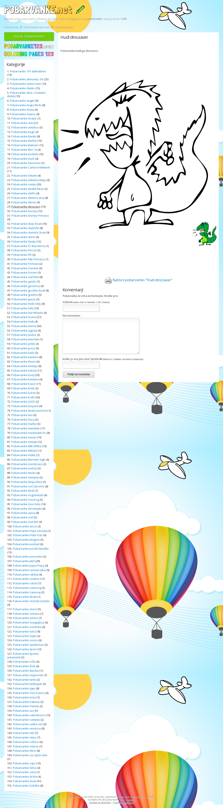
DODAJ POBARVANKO (29, 36)
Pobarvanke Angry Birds (25, 105)
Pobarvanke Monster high (28, 459)
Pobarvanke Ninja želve (26, 482)
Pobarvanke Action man (25, 84)
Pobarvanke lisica (23, 419)
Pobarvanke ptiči (24, 561)
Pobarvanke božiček (24, 154)
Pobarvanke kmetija (24, 366)
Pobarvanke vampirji (26, 720)
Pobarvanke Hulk (22, 321)
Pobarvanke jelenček (25, 339)
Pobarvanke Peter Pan (27, 535)
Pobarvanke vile (23, 733)
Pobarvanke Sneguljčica (28, 622)
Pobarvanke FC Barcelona (28, 246)
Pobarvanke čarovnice (26, 163)
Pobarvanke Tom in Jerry (29, 693)
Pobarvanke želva (24, 768)
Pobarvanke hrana (23, 317)
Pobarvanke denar (23, 202)
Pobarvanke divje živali (26, 224)
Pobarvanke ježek (23, 344)
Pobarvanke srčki (24, 662)
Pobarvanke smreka (26, 614)
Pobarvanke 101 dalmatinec (28, 71)
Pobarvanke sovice (25, 640)
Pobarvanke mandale (25, 428)
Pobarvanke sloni (24, 609)
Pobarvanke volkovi (26, 742)
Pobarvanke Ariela (22, 110)
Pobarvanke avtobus (25, 127)
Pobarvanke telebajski (27, 684)
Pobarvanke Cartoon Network (30, 167)
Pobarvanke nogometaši (27, 495)
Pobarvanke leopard (24, 406)
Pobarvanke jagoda (24, 330)
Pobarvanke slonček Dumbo (31, 601)
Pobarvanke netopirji (25, 477)
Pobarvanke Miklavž (24, 450)
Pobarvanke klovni (23, 361)
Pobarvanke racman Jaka (29, 570)
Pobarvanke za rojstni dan (30, 755)
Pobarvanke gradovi (24, 295)
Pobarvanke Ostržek (24, 522)
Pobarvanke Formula (25, 264)
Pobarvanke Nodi (22, 491)
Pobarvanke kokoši (23, 370)
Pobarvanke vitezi (24, 737)
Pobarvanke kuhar (23, 393)
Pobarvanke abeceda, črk (26, 79)
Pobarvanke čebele (24, 175)
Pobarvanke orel (22, 517)
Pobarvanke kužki (23, 397)
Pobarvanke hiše (22, 308)
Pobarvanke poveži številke (31, 549)
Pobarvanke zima (24, 772)
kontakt (130, 799)
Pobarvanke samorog (27, 588)
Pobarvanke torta (24, 697)
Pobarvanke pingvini (26, 540)
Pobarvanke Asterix (23, 114)
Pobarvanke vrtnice (25, 746)
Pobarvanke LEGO (23, 401)
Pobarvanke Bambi (23, 136)
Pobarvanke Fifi (21, 255)
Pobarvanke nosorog (25, 499)
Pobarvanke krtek (23, 388)
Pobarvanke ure (23, 711)
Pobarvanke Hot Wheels (27, 313)
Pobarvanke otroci (25, 526)
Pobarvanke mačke (24, 424)
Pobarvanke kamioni (24, 357)
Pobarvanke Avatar (24, 118)
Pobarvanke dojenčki (25, 228)
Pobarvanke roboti (25, 583)
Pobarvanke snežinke (27, 627)
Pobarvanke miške (23, 455)
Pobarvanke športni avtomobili (23, 655)
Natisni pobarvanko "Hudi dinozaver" (138, 280)
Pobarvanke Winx (24, 751)
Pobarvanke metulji (24, 442)
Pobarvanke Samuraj (27, 592)
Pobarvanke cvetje (23, 184)
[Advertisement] (138, 65)
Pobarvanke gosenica (25, 286)
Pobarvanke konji (22, 375)
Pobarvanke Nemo (23, 473)
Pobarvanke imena (23, 326)
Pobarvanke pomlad (26, 544)
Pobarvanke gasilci (23, 281)
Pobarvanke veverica (27, 728)
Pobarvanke (11, 27)
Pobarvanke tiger (24, 688)
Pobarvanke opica (23, 513)
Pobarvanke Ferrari (24, 250)
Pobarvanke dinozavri (37, 27)
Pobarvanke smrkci (25, 618)
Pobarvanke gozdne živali (28, 290)
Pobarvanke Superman (28, 675)
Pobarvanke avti (22, 123)
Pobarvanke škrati (25, 597)
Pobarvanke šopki (24, 636)
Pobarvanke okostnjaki (26, 508)
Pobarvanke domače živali (28, 232)
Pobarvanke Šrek (24, 666)
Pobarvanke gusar (23, 299)
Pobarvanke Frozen (24, 272)
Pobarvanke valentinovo (29, 715)
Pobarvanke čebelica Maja (28, 180)
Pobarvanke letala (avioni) (28, 410)
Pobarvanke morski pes (26, 464)
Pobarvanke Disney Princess (30, 215)
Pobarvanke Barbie (24, 141)
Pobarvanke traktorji (26, 702)
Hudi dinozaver (64, 27)
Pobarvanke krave (23, 384)
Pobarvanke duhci (23, 237)
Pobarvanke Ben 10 (24, 150)
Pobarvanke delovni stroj (27, 198)
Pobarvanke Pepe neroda (30, 531)
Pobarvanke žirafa (25, 776)
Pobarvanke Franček (24, 268)
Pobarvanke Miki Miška (26, 446)
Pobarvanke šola (24, 631)
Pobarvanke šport (24, 649)
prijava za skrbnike (100, 802)
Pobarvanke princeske (27, 556)
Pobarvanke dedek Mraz (27, 189)
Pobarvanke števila (25, 671)
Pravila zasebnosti (123, 802)
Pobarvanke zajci (24, 763)
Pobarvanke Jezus (23, 348)
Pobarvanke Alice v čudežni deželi (26, 94)
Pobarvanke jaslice (23, 335)
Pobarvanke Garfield (25, 277)
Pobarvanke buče (23, 159)
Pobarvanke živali (24, 781)
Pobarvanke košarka (25, 379)
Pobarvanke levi (22, 415)
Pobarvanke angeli (22, 101)
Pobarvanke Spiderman (28, 645)
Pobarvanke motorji (24, 468)
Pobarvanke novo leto (25, 504)
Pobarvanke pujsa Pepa (28, 565)
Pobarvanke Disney (24, 211)
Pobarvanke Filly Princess (28, 259)
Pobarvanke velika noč (28, 724)
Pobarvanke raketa (25, 574)
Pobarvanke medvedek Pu (28, 433)
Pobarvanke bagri (23, 132)
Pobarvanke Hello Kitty (26, 304)
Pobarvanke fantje (23, 241)
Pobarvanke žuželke (26, 785)
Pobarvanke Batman (24, 145)
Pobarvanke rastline (26, 579)
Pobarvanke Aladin (22, 88)
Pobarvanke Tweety (26, 706)
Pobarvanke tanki (24, 680)
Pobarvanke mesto (23, 437)
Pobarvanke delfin (23, 193)
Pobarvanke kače (22, 353)
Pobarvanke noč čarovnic (27, 486)
